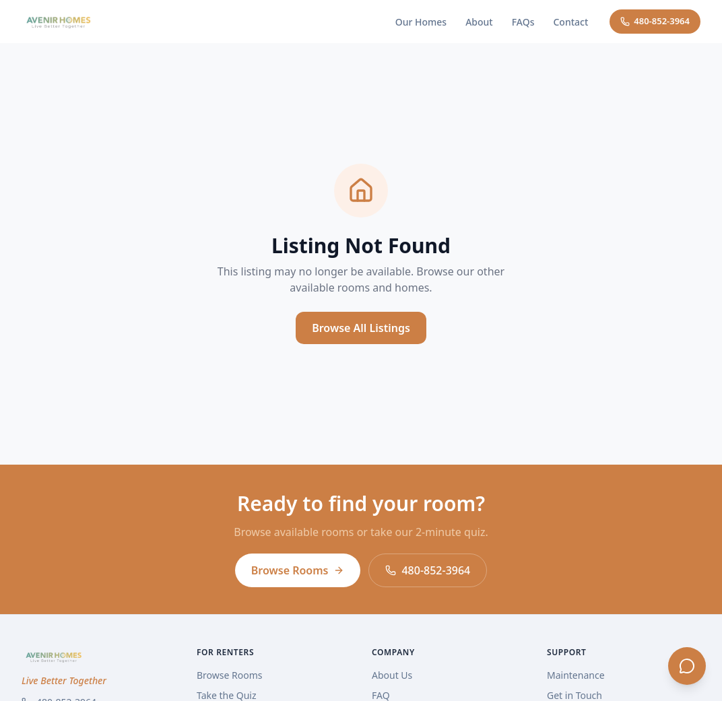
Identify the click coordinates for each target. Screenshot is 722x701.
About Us (392, 675)
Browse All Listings (361, 328)
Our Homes (421, 21)
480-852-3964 (655, 21)
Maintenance (576, 675)
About (479, 21)
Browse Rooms (298, 570)
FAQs (523, 21)
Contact (570, 21)
